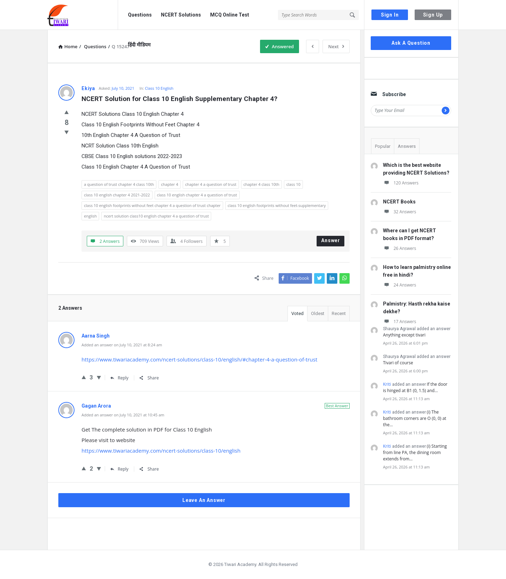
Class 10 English (159, 88)
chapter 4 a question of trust (210, 184)
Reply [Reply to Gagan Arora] (119, 469)
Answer (330, 240)
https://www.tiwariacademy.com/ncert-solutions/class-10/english (161, 450)
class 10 (293, 184)
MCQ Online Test (229, 15)
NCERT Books (399, 201)
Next (336, 46)
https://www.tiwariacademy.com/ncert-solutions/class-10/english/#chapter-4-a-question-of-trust (199, 359)
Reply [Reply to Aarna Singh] (119, 378)
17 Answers (399, 322)
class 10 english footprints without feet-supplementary (277, 205)
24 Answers (399, 285)
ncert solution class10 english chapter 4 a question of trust (156, 216)
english (90, 216)
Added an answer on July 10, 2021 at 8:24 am (122, 344)
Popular (382, 146)
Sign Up (433, 15)
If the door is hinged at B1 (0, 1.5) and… (415, 387)
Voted (297, 313)
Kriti (387, 384)
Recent (339, 313)
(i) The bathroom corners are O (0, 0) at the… (414, 418)
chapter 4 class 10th (261, 184)
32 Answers (399, 212)
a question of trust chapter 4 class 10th (119, 184)
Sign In (390, 15)
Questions (140, 15)
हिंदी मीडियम (139, 45)
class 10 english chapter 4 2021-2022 (117, 194)
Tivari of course (398, 363)
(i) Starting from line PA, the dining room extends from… (415, 452)
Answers (407, 146)
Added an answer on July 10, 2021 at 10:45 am (123, 414)
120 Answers (401, 183)
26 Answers (399, 248)
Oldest (317, 313)
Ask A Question (410, 43)
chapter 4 (169, 184)
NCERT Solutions (181, 15)
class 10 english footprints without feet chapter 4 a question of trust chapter (152, 205)
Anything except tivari (404, 335)
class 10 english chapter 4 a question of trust (197, 194)
